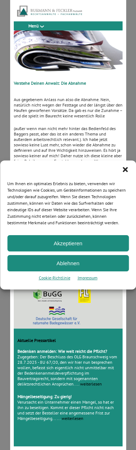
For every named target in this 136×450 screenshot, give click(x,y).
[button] (125, 169)
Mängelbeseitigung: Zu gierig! (44, 396)
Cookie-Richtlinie (54, 277)
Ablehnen (68, 263)
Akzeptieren (68, 243)
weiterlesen (91, 384)
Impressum (88, 277)
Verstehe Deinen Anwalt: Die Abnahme (50, 83)
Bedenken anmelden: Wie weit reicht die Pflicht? (62, 351)
